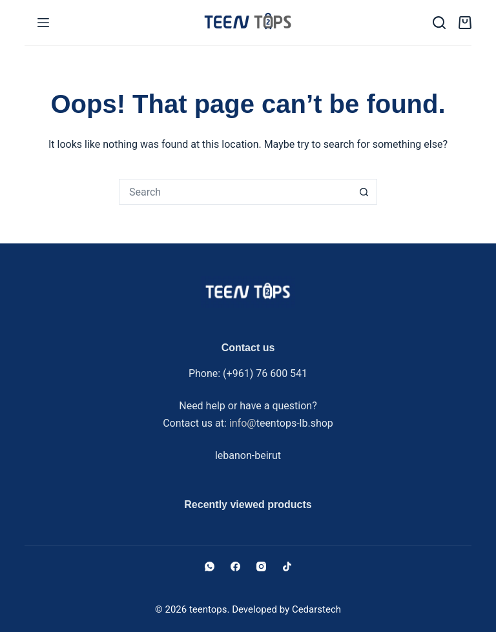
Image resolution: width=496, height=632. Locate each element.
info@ (242, 423)
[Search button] (364, 192)
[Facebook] (235, 566)
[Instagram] (261, 566)
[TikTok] (287, 566)
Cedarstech (316, 609)
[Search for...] (235, 192)
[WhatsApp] (209, 566)
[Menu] (43, 22)
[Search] (439, 22)
